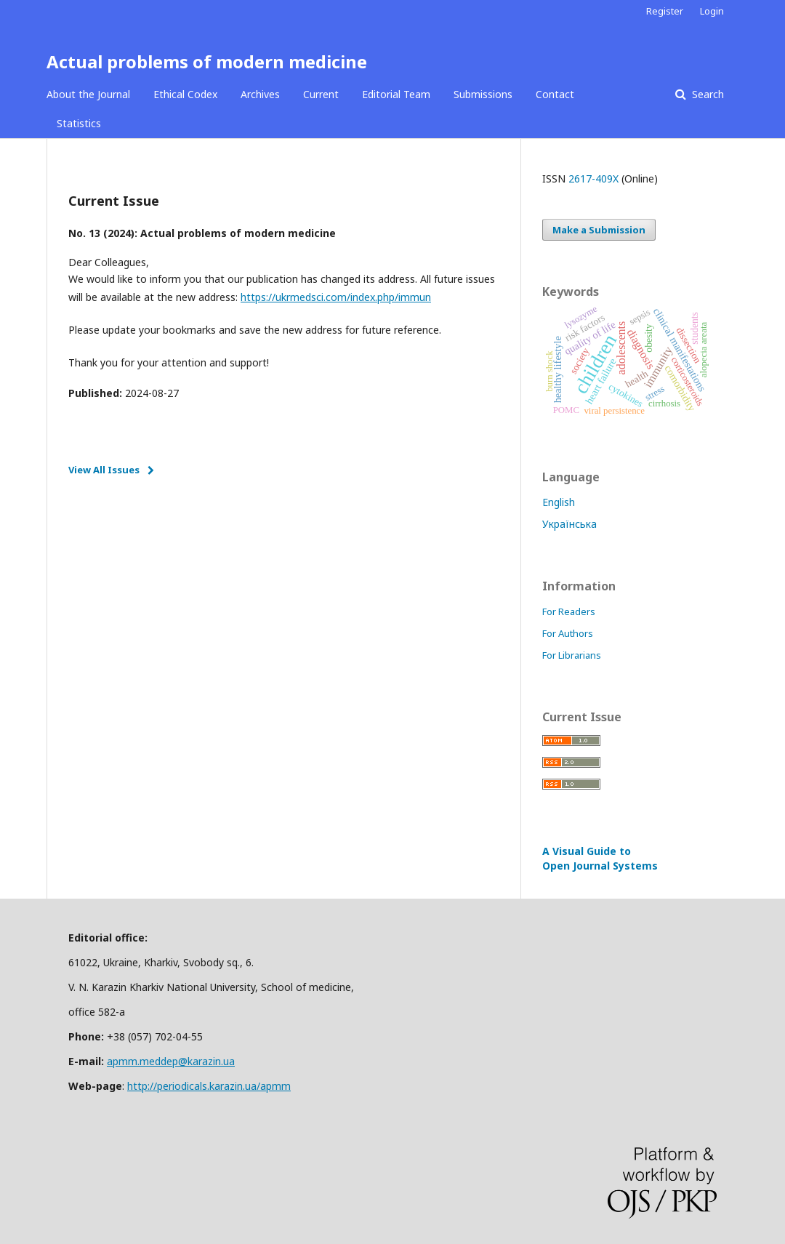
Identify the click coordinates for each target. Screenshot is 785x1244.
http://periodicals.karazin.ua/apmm (209, 1086)
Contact (555, 94)
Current (321, 94)
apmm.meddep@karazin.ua (171, 1061)
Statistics (79, 123)
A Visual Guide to (600, 858)
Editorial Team (396, 94)
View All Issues (104, 469)
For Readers (568, 611)
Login (712, 10)
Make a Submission (598, 229)
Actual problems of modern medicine (207, 61)
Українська (569, 524)
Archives (260, 94)
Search (706, 94)
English (558, 502)
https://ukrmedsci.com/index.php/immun (336, 297)
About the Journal (88, 94)
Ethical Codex (185, 94)
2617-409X (593, 178)
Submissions (483, 94)
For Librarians (571, 655)
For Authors (567, 633)
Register (664, 10)
